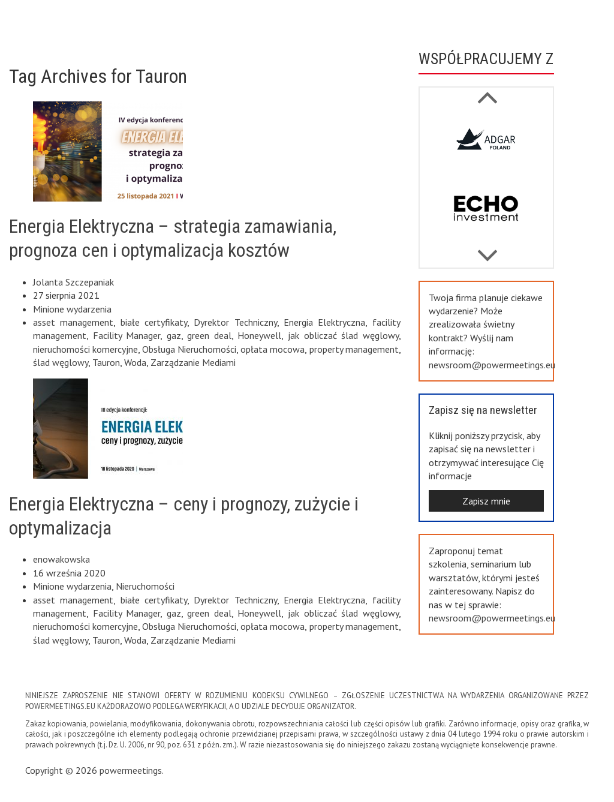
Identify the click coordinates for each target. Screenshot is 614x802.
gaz (174, 335)
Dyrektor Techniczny (235, 322)
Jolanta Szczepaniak (73, 282)
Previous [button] (487, 250)
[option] (486, 145)
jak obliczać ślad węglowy (343, 335)
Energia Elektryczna (324, 322)
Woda (135, 362)
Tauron (106, 362)
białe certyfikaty (154, 322)
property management (354, 349)
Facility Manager (127, 335)
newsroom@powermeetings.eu (492, 365)
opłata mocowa (272, 349)
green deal (209, 335)
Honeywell (259, 335)
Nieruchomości (145, 586)
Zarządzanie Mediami (193, 362)
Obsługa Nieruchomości (189, 349)
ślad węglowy (60, 362)
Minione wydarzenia (72, 309)
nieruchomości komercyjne (85, 349)
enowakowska (61, 559)
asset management (73, 322)
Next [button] (487, 91)
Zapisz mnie (486, 501)
